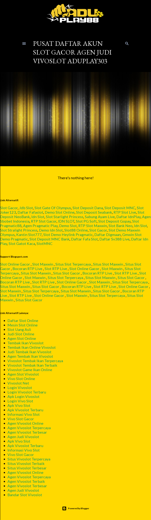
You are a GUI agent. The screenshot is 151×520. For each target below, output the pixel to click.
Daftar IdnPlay (128, 216)
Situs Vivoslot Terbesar (27, 468)
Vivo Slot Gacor (20, 419)
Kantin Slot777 (29, 234)
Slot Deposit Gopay (114, 221)
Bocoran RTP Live (27, 268)
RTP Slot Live (125, 212)
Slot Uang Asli (19, 329)
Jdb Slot (26, 207)
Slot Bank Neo (120, 225)
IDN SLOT (66, 221)
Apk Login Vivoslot (23, 396)
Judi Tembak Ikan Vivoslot (29, 352)
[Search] (127, 42)
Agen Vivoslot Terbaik (26, 481)
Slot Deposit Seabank (94, 212)
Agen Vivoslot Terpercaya (29, 427)
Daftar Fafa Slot (84, 239)
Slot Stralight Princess (18, 230)
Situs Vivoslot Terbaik (26, 463)
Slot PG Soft (86, 221)
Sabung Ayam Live (100, 216)
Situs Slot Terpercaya (73, 264)
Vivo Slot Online (21, 378)
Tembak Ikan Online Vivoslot (31, 347)
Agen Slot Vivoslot (23, 374)
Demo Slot (68, 225)
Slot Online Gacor (15, 264)
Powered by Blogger (75, 508)
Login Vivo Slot (20, 401)
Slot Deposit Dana (88, 207)
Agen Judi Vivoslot (23, 436)
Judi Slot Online (20, 334)
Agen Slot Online (21, 338)
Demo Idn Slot (51, 230)
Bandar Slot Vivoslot (24, 494)
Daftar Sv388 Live (114, 239)
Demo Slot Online (60, 212)
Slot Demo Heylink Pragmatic (68, 234)
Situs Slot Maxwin (108, 264)
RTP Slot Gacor (43, 221)
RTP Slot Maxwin (92, 225)
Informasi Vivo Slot (23, 414)
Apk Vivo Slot (18, 405)
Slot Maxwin (42, 264)
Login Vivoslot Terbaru (26, 392)
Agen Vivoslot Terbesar (27, 432)
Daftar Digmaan (107, 234)
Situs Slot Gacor (66, 273)
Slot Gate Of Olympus (52, 207)
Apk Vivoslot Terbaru (25, 410)
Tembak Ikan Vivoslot (25, 343)
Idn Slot (37, 216)
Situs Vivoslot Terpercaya (28, 459)
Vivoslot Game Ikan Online (29, 369)
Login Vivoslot (19, 387)
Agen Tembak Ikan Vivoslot (30, 356)
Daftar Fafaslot (30, 212)
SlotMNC (45, 243)
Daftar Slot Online (22, 320)
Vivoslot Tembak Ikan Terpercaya (35, 360)
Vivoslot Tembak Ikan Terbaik (32, 365)
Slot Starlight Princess (64, 216)
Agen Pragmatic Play (40, 225)
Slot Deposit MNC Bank (49, 239)
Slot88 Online (76, 230)
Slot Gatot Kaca (22, 243)
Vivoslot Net (18, 383)
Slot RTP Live (56, 268)
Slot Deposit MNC (119, 207)
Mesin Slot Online (22, 325)
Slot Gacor (9, 207)
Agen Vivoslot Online (25, 423)
